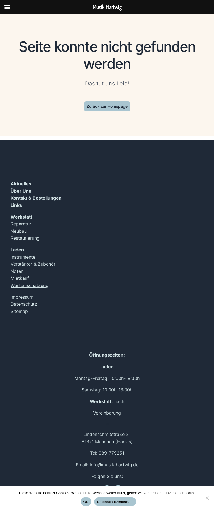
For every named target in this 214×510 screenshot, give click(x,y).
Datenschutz (24, 304)
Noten (17, 271)
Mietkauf (20, 278)
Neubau (19, 231)
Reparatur (21, 224)
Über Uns (21, 191)
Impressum (22, 297)
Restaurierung (25, 238)
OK (86, 502)
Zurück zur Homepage (107, 106)
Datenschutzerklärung (115, 502)
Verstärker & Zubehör (33, 264)
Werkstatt (21, 217)
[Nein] (207, 498)
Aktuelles (21, 184)
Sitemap (19, 311)
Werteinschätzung (29, 285)
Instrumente (23, 257)
